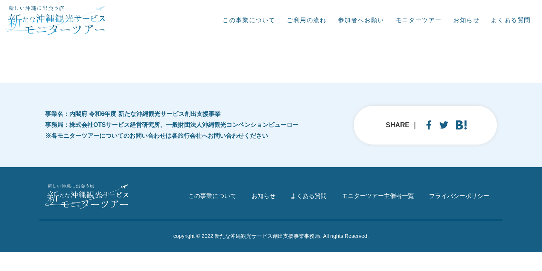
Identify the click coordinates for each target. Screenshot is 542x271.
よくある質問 (511, 20)
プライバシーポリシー (459, 196)
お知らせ (466, 20)
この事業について (249, 20)
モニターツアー (419, 20)
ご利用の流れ (307, 20)
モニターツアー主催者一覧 (378, 196)
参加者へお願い (361, 20)
